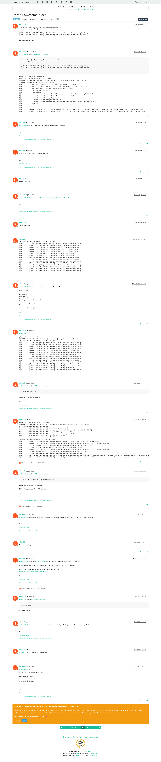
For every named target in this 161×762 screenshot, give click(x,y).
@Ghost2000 (31, 52)
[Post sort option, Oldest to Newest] (134, 19)
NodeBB (78, 755)
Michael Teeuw (89, 751)
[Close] (146, 706)
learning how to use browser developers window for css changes (35, 139)
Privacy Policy (83, 758)
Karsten (94, 753)
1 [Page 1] (65, 727)
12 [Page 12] (91, 727)
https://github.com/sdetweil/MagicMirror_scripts (35, 571)
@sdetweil (29, 150)
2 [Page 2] (68, 727)
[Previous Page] (62, 727)
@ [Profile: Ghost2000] (23, 55)
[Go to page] (72, 727)
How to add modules (24, 136)
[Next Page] (99, 727)
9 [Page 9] (79, 727)
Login (24, 721)
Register (17, 721)
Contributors (94, 755)
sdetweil (22, 122)
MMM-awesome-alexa (40, 55)
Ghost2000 (22, 24)
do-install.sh (41, 561)
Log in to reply (143, 19)
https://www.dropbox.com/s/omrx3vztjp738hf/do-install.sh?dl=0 (49, 198)
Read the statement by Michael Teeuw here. (80, 9)
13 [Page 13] (95, 727)
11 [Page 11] (87, 727)
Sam (77, 753)
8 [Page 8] (75, 727)
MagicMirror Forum (20, 2)
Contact (75, 758)
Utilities (17, 19)
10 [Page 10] (83, 727)
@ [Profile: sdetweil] (22, 333)
